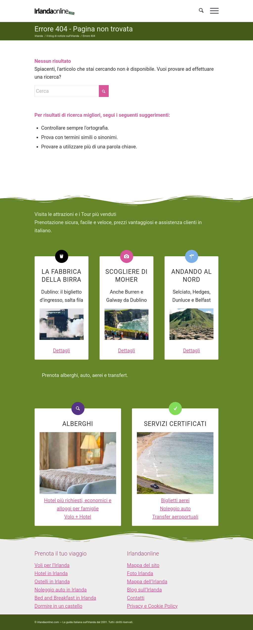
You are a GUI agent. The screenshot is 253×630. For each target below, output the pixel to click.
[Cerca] (201, 11)
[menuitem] (201, 11)
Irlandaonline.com (48, 622)
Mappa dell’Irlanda (147, 581)
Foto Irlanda (140, 573)
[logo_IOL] (54, 11)
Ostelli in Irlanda (52, 581)
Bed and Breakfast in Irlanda (65, 598)
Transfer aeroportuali (175, 517)
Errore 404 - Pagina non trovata (84, 29)
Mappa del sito (143, 565)
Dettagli (61, 350)
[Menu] (213, 11)
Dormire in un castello (59, 606)
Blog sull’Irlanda (144, 590)
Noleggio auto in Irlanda (61, 590)
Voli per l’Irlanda (52, 565)
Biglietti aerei (175, 500)
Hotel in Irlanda (51, 573)
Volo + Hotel (77, 517)
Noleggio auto (175, 509)
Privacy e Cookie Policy (152, 606)
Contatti (136, 598)
